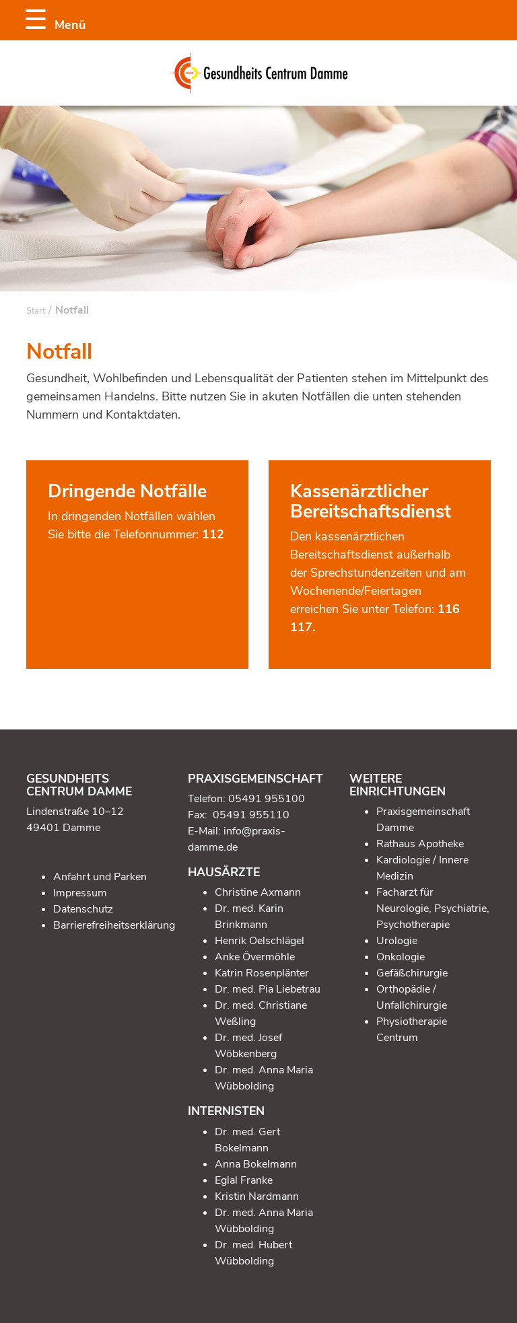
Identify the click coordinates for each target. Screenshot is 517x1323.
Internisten (226, 1111)
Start (35, 311)
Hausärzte (224, 872)
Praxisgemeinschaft (255, 779)
